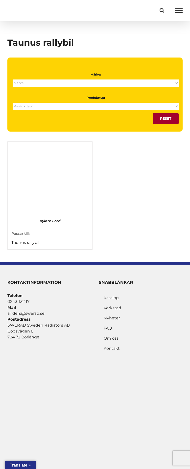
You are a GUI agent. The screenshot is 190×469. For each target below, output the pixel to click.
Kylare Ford (50, 221)
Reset (165, 118)
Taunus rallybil (25, 242)
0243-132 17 (18, 301)
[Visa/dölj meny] (179, 10)
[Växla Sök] (162, 10)
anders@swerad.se (26, 313)
